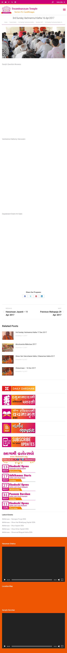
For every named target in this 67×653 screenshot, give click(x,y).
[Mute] (59, 580)
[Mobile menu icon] (64, 9)
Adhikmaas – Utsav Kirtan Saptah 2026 (15, 529)
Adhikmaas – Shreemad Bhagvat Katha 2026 (17, 532)
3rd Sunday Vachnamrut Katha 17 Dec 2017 (31, 332)
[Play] (5, 580)
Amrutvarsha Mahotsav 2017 (26, 344)
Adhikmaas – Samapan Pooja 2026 (14, 519)
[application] (33, 564)
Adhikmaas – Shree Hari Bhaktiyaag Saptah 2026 (18, 522)
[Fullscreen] (62, 580)
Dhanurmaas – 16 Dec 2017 (26, 368)
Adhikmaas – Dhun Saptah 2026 (13, 526)
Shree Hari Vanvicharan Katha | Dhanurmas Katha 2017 (35, 356)
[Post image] (8, 335)
